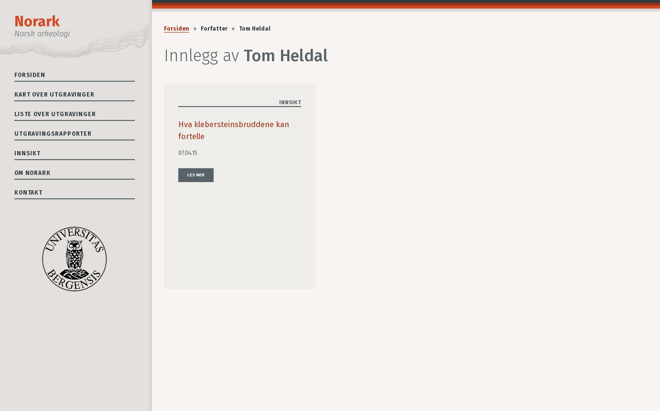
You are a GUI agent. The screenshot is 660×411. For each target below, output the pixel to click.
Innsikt (27, 153)
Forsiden (29, 75)
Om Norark (32, 173)
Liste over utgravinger (55, 114)
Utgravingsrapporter (53, 133)
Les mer (196, 175)
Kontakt (28, 192)
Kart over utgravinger (54, 94)
